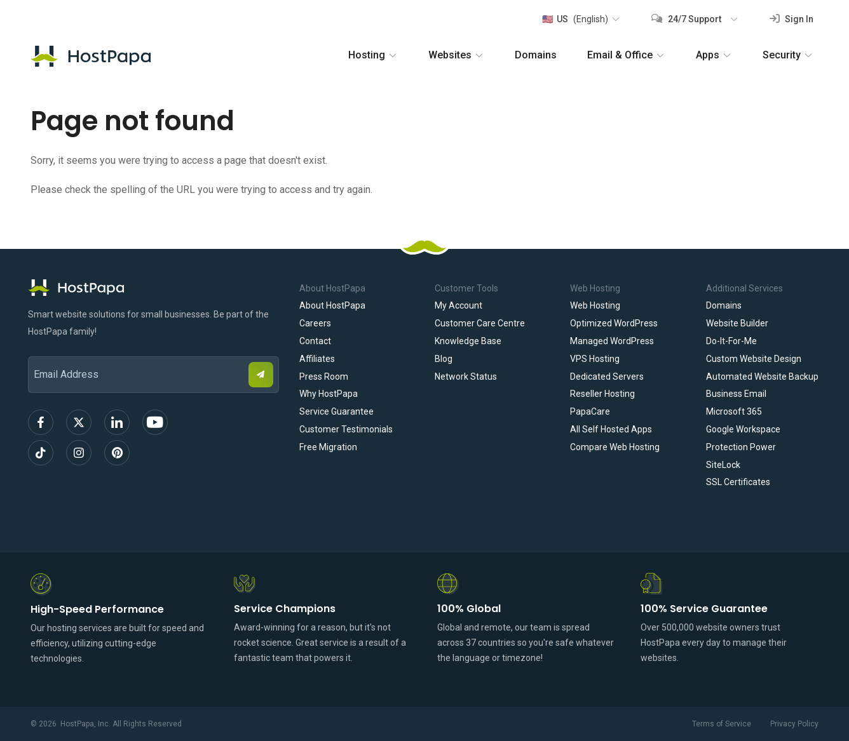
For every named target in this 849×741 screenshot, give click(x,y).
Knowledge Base (468, 341)
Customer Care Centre (480, 323)
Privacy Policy (794, 723)
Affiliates (317, 359)
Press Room (323, 376)
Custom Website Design (753, 359)
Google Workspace (743, 429)
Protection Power (741, 447)
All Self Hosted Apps (611, 429)
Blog (443, 359)
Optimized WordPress (614, 323)
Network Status (466, 376)
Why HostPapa (328, 394)
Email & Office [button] (626, 55)
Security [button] (788, 55)
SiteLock (723, 465)
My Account (458, 305)
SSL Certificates (738, 482)
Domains (536, 55)
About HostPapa (332, 305)
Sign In (791, 19)
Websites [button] (456, 55)
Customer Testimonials (346, 429)
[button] (580, 19)
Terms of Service (721, 723)
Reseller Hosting (602, 394)
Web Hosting (595, 305)
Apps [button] (714, 55)
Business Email (736, 394)
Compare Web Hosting (615, 447)
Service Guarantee (336, 411)
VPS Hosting (595, 359)
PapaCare (590, 411)
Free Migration (328, 447)
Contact (315, 341)
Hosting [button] (373, 55)
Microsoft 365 (734, 411)
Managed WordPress (612, 341)
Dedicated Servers (607, 376)
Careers (315, 323)
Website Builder (737, 323)
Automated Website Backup (762, 376)
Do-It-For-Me (731, 341)
